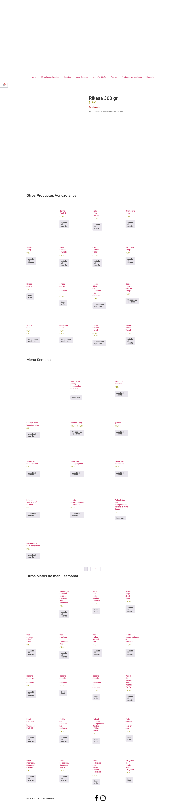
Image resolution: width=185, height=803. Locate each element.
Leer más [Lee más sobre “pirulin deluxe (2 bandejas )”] (63, 303)
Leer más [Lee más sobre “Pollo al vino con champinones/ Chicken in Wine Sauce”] (120, 518)
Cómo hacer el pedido (50, 77)
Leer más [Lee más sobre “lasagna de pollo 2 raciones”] (63, 693)
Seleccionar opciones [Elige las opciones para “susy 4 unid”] (33, 340)
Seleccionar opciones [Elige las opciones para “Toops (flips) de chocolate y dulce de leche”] (99, 305)
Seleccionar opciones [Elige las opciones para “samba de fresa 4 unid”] (99, 343)
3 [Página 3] (92, 569)
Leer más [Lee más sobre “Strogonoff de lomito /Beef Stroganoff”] (129, 780)
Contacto (150, 77)
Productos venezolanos (104, 111)
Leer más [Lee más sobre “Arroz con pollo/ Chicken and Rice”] (96, 611)
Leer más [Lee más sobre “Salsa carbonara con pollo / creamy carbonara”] (96, 782)
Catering (67, 77)
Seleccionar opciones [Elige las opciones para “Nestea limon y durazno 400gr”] (132, 301)
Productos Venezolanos (132, 77)
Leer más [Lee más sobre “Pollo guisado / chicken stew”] (129, 738)
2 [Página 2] (89, 569)
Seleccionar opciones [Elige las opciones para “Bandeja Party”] (77, 433)
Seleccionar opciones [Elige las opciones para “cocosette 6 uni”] (66, 340)
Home (33, 77)
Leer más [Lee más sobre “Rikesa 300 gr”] (30, 296)
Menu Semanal (82, 77)
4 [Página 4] (95, 569)
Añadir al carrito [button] (64, 224)
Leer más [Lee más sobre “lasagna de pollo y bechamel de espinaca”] (76, 397)
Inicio (91, 111)
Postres (114, 77)
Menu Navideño (99, 77)
